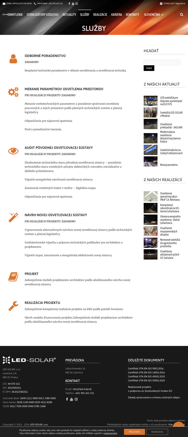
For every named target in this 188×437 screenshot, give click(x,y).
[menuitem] (165, 14)
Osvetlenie (26, 14)
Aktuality (81, 14)
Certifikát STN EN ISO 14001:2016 (146, 372)
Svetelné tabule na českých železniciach (171, 151)
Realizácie (112, 14)
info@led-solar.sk (82, 389)
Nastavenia (157, 431)
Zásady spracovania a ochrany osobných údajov (154, 397)
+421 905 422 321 (55, 3)
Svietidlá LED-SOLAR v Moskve (171, 114)
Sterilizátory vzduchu (54, 14)
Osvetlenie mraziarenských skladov (168, 231)
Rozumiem (134, 431)
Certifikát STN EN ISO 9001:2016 (146, 368)
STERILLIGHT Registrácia (174, 3)
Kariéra (128, 14)
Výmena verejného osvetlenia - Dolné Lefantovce (170, 220)
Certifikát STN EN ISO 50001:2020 (146, 380)
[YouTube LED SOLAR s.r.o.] (72, 399)
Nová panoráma (169, 164)
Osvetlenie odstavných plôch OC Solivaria (169, 255)
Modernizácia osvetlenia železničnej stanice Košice (170, 136)
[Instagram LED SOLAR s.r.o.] (76, 399)
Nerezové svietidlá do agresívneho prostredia (170, 243)
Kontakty (143, 14)
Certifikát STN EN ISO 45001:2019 (146, 376)
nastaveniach (110, 433)
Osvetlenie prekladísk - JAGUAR (171, 126)
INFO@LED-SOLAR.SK (22, 3)
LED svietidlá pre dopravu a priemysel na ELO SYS (171, 101)
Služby (96, 14)
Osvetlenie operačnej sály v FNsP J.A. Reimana (170, 197)
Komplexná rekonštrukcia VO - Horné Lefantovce (170, 208)
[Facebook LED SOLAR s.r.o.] (70, 3)
